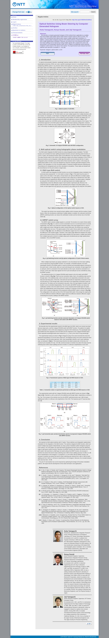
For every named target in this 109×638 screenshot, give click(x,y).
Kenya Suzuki (59, 30)
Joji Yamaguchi (75, 30)
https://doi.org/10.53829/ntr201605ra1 (82, 19)
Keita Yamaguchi (46, 30)
